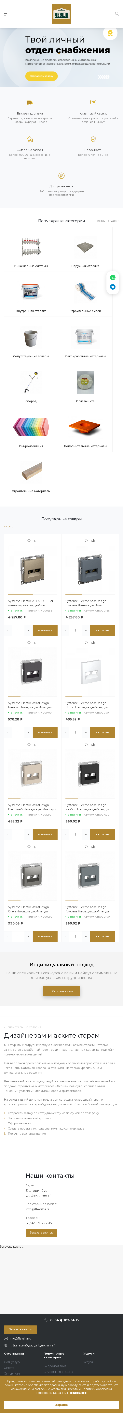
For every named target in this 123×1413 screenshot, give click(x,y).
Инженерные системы (23, 257)
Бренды (9, 1286)
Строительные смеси (23, 296)
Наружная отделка (61, 256)
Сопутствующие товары (61, 296)
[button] (59, 53)
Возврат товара (15, 1264)
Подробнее (78, 1393)
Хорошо (61, 1405)
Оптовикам (12, 1253)
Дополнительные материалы (23, 369)
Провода (50, 1305)
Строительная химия (58, 1317)
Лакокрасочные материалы (99, 296)
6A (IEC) (8, 405)
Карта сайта (12, 1291)
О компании (14, 1233)
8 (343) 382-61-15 (39, 1102)
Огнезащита (61, 332)
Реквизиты (11, 1270)
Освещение (52, 1299)
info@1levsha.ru (38, 1089)
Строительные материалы (61, 369)
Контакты (10, 1297)
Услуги (89, 1233)
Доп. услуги (12, 1241)
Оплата (9, 1247)
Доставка (10, 1258)
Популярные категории (54, 1235)
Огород (23, 332)
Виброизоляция (99, 332)
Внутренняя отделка (99, 257)
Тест (47, 1328)
